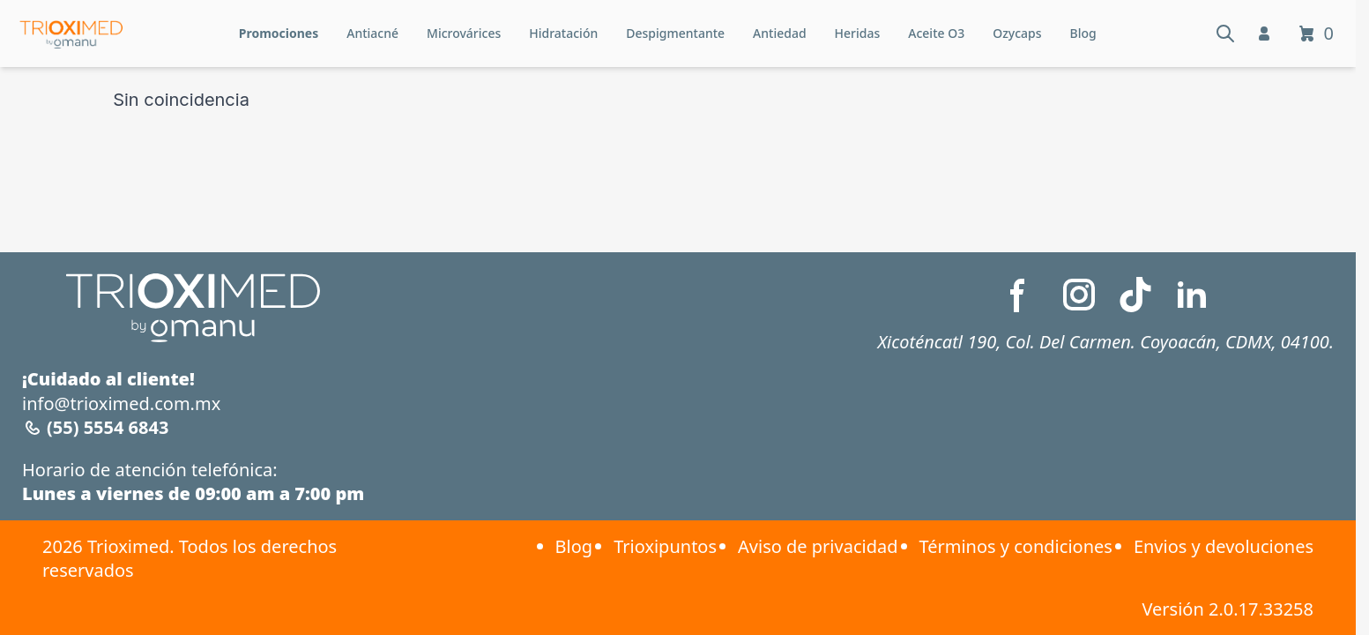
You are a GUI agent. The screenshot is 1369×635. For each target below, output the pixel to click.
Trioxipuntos (665, 546)
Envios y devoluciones (1223, 546)
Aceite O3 (936, 33)
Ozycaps (1017, 33)
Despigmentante (675, 33)
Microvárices (464, 33)
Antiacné (372, 33)
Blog (1083, 33)
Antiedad (780, 33)
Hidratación (563, 33)
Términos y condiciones (1015, 546)
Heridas (858, 33)
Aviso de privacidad (817, 546)
